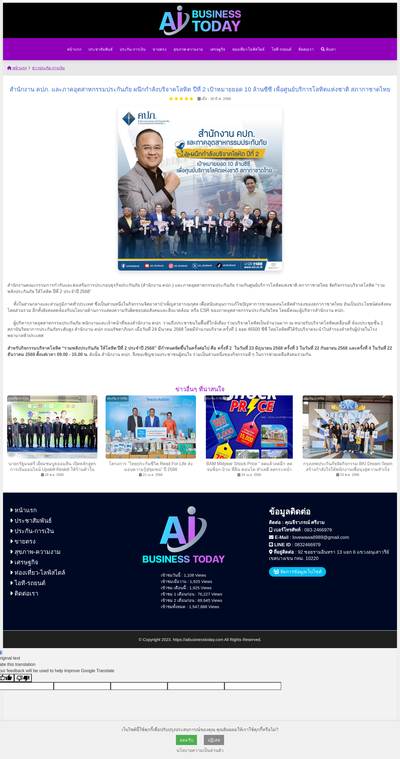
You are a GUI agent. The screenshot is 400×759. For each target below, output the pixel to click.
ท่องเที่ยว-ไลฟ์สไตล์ (248, 49)
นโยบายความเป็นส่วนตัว (200, 750)
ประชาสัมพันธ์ (100, 49)
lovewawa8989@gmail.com (320, 537)
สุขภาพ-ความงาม (188, 49)
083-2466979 (318, 530)
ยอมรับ (186, 740)
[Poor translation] (23, 678)
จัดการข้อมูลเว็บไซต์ (297, 571)
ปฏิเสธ (214, 740)
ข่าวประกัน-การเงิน (48, 68)
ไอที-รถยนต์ (281, 49)
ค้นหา (328, 49)
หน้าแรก (74, 49)
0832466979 (308, 544)
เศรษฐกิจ (217, 49)
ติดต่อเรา (306, 49)
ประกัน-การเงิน (133, 49)
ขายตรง (159, 49)
